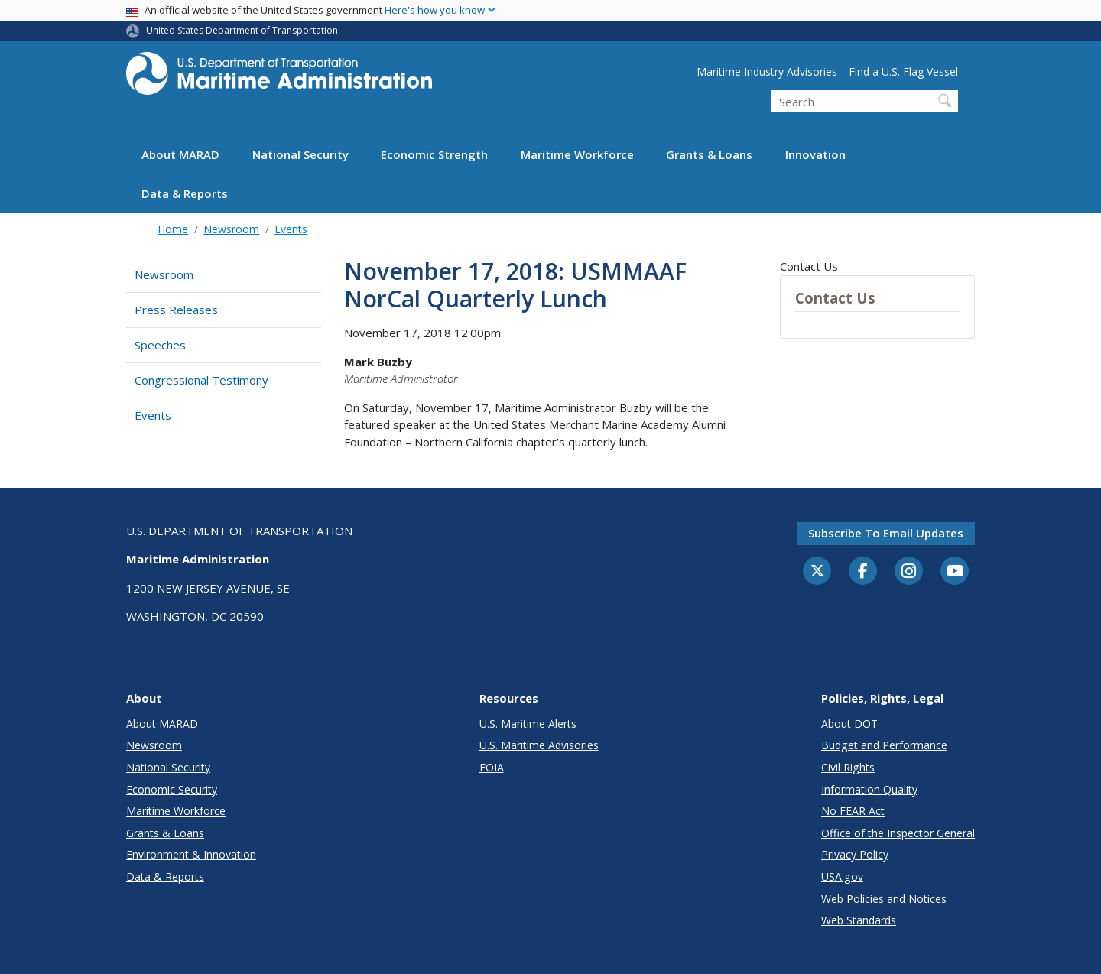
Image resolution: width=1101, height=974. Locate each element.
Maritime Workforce (577, 154)
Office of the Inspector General (898, 833)
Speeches (160, 344)
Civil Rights (848, 767)
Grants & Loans (709, 154)
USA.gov (842, 876)
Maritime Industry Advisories (767, 71)
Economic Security (171, 789)
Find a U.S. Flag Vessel (903, 71)
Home (173, 229)
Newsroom (231, 229)
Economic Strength (434, 154)
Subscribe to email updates (885, 533)
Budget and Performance (884, 745)
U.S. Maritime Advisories (539, 745)
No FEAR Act (853, 811)
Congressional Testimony (201, 380)
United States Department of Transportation (242, 30)
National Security (300, 154)
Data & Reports (184, 193)
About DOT (849, 723)
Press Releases (176, 309)
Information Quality (869, 789)
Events (290, 229)
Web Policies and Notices (884, 898)
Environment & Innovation (191, 854)
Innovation (815, 154)
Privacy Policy (854, 854)
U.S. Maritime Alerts (527, 723)
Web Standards (858, 920)
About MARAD (180, 154)
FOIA (491, 767)
